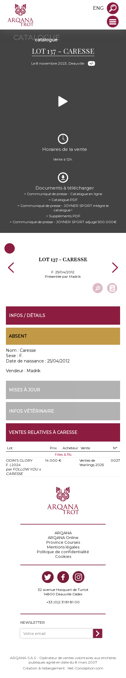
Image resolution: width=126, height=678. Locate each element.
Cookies (63, 556)
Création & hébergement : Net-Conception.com (63, 668)
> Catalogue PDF (63, 199)
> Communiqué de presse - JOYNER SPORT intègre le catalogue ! (63, 207)
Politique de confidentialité (63, 551)
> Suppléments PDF (63, 216)
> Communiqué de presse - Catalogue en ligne (63, 194)
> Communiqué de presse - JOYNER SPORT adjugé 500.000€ (63, 222)
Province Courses (63, 542)
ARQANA (63, 532)
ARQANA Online (63, 537)
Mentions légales (63, 547)
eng (98, 8)
